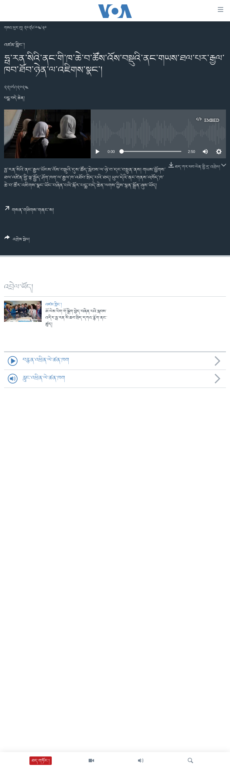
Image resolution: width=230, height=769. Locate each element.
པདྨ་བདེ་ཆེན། (14, 98)
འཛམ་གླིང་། (14, 45)
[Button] (17, 241)
